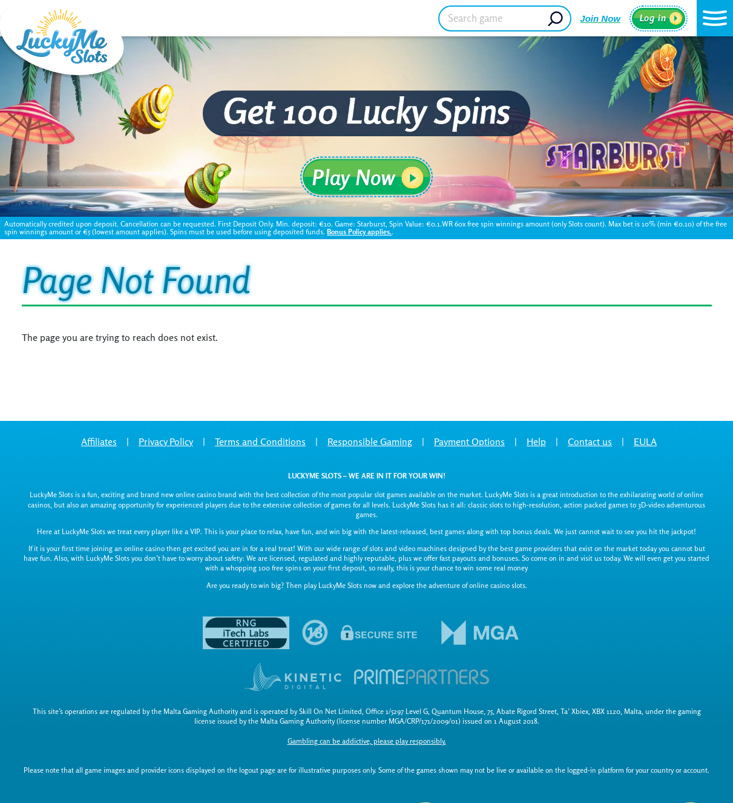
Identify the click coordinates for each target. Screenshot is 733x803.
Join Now (600, 18)
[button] (715, 18)
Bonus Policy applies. (359, 231)
